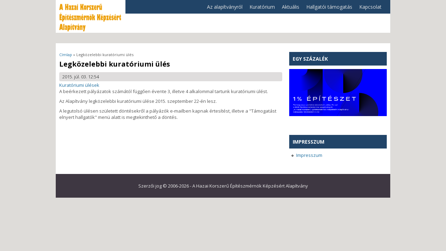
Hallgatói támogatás (327, 8)
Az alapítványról (223, 8)
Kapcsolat (370, 6)
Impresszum (309, 155)
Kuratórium (260, 8)
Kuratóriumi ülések (79, 85)
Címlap (65, 54)
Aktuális (288, 8)
